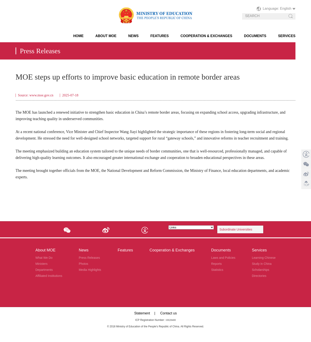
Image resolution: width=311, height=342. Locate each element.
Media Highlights (90, 269)
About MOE (105, 36)
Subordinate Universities (235, 229)
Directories (259, 276)
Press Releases (89, 257)
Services (286, 36)
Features (159, 36)
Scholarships (260, 269)
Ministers (41, 263)
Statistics (217, 269)
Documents (255, 36)
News (133, 36)
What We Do (43, 257)
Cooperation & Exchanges (206, 36)
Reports (216, 263)
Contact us (168, 313)
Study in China (261, 263)
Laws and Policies (223, 257)
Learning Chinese (264, 257)
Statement (142, 313)
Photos (83, 263)
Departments (44, 269)
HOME (78, 36)
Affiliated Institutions (48, 276)
